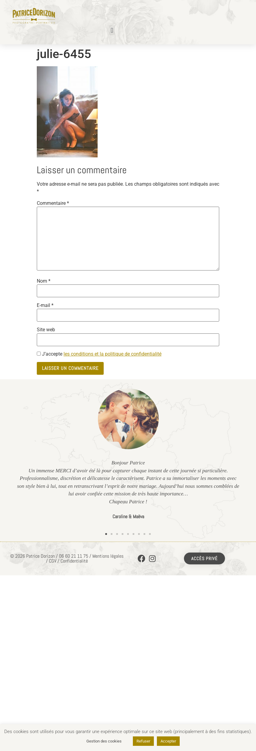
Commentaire (53, 203)
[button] (112, 30)
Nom (43, 281)
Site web (46, 329)
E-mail (45, 305)
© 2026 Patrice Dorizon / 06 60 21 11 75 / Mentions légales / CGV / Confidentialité (66, 558)
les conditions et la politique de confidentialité (112, 354)
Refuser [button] (143, 741)
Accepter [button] (168, 741)
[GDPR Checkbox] (39, 354)
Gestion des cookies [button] (104, 741)
